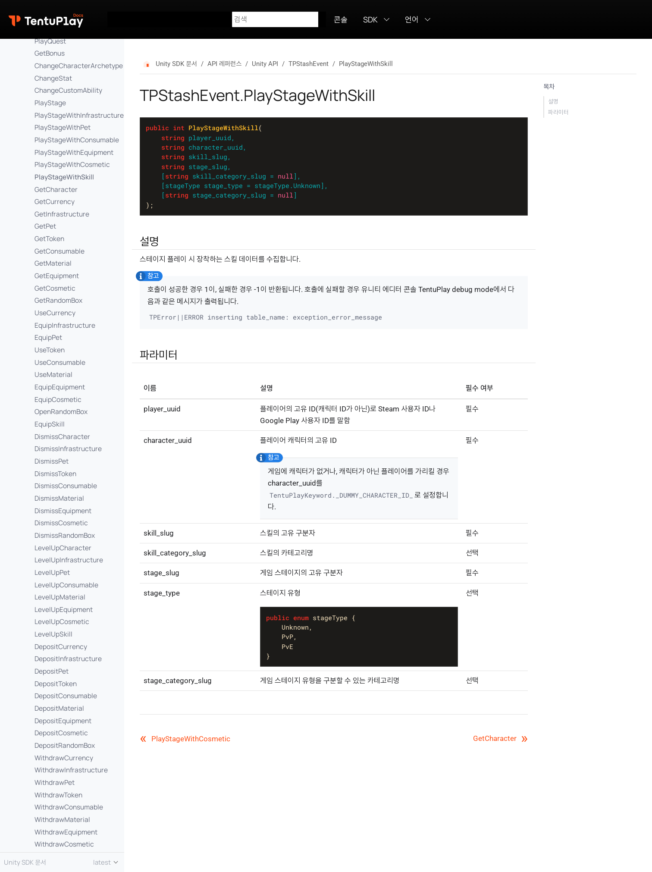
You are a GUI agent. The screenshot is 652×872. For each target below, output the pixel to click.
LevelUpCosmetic (61, 621)
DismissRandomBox (64, 535)
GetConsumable (59, 251)
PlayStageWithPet (62, 127)
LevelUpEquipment (63, 609)
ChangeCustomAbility (68, 90)
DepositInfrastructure (68, 658)
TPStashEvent (308, 64)
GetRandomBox (58, 300)
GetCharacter (56, 189)
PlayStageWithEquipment (73, 152)
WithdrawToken (58, 795)
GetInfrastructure (61, 214)
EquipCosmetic (58, 399)
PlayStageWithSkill (64, 177)
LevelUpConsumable (66, 585)
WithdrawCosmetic (64, 844)
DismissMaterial (59, 498)
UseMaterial (53, 374)
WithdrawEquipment (65, 832)
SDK (370, 19)
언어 (412, 19)
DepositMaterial (59, 708)
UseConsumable (59, 362)
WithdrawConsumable (68, 807)
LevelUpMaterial (59, 597)
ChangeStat (53, 78)
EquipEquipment (59, 387)
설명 (553, 101)
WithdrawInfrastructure (71, 770)
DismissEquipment (62, 510)
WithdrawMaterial (62, 819)
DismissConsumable (65, 485)
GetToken (49, 238)
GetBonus (49, 53)
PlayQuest (50, 41)
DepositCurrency (60, 646)
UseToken (49, 349)
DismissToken (55, 473)
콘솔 (341, 19)
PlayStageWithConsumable (76, 139)
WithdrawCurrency (63, 757)
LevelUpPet (52, 572)
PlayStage (50, 102)
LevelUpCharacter (62, 547)
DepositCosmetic (61, 732)
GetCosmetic (54, 288)
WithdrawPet (54, 782)
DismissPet (51, 461)
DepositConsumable (65, 695)
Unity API (265, 64)
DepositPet (51, 671)
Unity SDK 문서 (176, 64)
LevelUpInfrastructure (68, 560)
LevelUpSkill (53, 634)
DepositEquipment (62, 720)
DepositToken (55, 683)
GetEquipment (56, 275)
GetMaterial (53, 263)
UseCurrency (54, 312)
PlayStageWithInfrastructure (79, 115)
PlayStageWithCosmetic (72, 164)
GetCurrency (54, 201)
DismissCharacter (62, 436)
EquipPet (48, 337)
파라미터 (558, 112)
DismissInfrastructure (68, 448)
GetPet (45, 226)
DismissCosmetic (61, 522)
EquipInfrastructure (64, 325)
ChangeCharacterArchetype (78, 65)
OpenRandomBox (61, 411)
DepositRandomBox (64, 745)
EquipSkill (49, 424)
